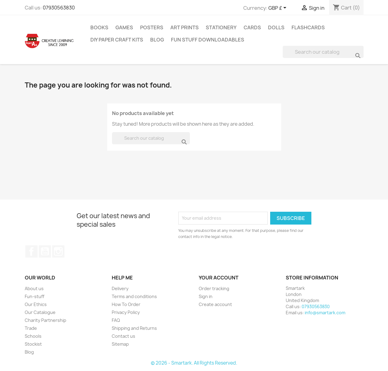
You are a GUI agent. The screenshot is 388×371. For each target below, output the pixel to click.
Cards (252, 27)
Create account (215, 304)
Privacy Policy (126, 312)
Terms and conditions (134, 296)
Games (124, 27)
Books (99, 27)
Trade (31, 328)
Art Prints (184, 27)
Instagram (58, 251)
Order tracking (214, 288)
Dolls (276, 27)
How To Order (126, 304)
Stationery (221, 27)
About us (34, 288)
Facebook (31, 251)
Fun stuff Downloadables (207, 39)
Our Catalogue (40, 312)
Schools (33, 336)
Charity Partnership (45, 320)
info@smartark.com (325, 312)
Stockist (33, 344)
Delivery (120, 288)
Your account (218, 277)
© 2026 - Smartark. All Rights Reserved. (194, 363)
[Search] (323, 52)
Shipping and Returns (134, 328)
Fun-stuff (34, 296)
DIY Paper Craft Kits (116, 39)
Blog (157, 39)
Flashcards (308, 27)
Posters (151, 27)
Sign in (205, 296)
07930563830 (59, 7)
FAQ (116, 320)
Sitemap (120, 344)
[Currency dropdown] (278, 8)
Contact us (123, 336)
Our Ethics (36, 304)
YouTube (45, 251)
